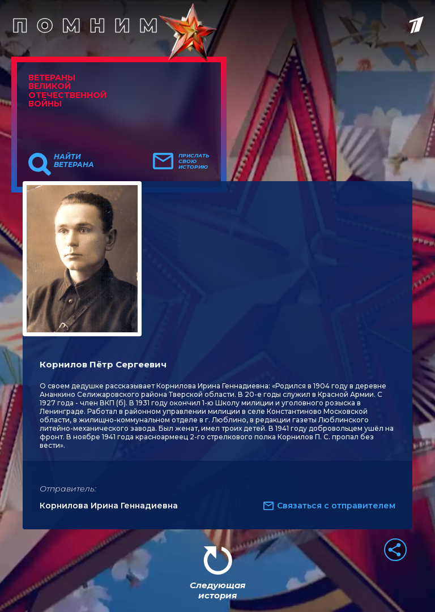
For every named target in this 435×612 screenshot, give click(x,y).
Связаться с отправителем (336, 505)
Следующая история (217, 590)
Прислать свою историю (194, 161)
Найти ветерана (74, 161)
